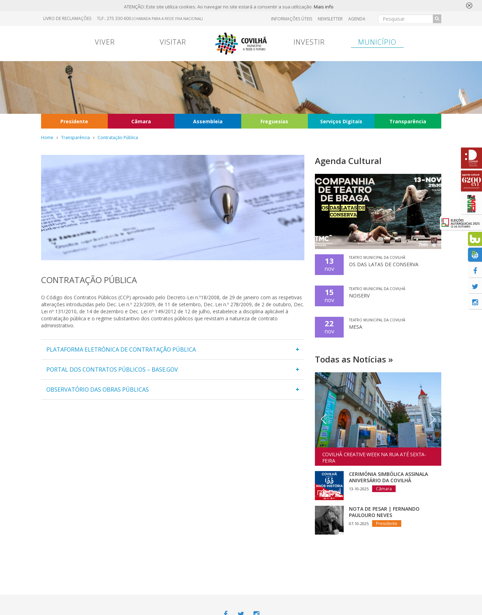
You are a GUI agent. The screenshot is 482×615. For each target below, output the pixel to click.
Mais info (324, 7)
